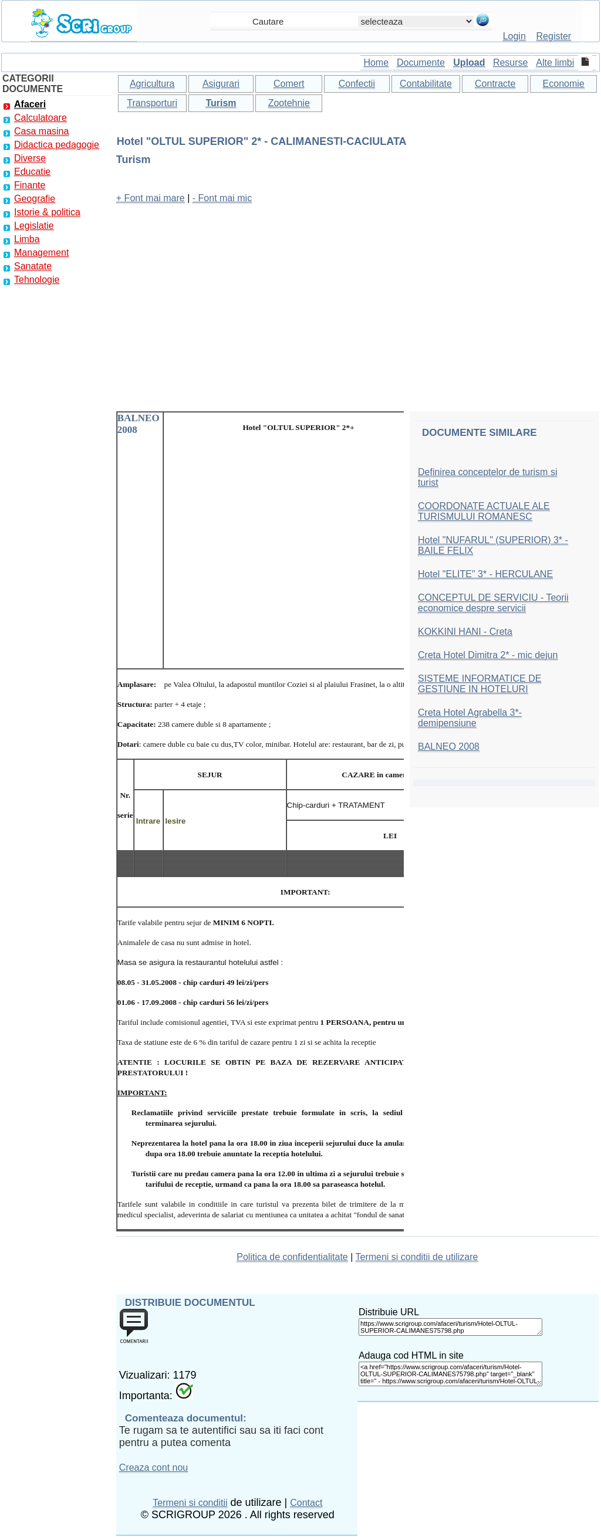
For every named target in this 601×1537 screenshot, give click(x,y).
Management (41, 253)
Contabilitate (426, 84)
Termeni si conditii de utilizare (417, 1257)
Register (554, 36)
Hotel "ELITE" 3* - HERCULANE (485, 574)
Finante (29, 185)
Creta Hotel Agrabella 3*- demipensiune (470, 717)
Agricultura (152, 84)
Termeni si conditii (190, 1503)
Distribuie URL (389, 1312)
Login (514, 36)
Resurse (510, 62)
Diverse (30, 158)
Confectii (357, 84)
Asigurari (220, 84)
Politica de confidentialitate (292, 1257)
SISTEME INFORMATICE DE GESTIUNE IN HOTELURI (479, 683)
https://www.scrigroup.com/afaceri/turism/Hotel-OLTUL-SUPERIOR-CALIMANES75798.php (450, 1327)
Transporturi (152, 103)
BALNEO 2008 (449, 746)
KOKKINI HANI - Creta (465, 632)
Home (376, 62)
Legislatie (34, 226)
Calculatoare (40, 118)
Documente (421, 62)
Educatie (32, 172)
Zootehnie (289, 103)
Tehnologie (36, 280)
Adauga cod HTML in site (411, 1355)
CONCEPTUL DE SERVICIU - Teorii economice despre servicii (493, 603)
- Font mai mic (222, 198)
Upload (469, 62)
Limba (27, 239)
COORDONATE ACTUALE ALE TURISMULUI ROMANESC (484, 511)
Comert (289, 84)
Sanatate (33, 266)
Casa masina (41, 131)
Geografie (34, 199)
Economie (564, 84)
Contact (306, 1503)
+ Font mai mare (150, 198)
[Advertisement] (357, 296)
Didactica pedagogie (56, 145)
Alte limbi (555, 62)
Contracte (495, 84)
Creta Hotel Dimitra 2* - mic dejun (488, 655)
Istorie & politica (47, 212)
